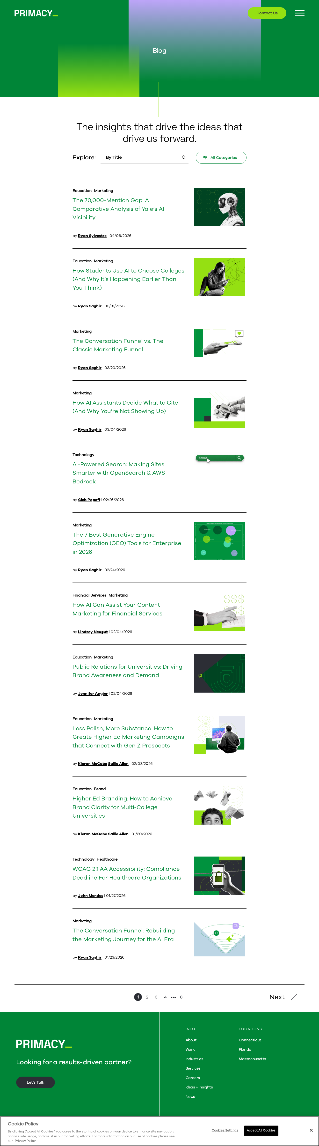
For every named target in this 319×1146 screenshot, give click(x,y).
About (191, 1040)
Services (193, 1068)
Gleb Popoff (89, 500)
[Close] (311, 1130)
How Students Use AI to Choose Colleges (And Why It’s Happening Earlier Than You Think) (128, 279)
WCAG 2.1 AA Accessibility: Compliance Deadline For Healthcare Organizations (126, 873)
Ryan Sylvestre (92, 235)
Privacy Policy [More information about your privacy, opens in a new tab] (25, 1141)
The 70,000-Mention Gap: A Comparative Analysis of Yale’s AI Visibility (118, 208)
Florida (245, 1049)
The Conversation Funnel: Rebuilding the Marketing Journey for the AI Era (123, 935)
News (190, 1096)
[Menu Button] (299, 13)
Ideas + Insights (199, 1087)
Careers (193, 1077)
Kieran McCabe (92, 763)
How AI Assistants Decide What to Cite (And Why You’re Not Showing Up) (125, 407)
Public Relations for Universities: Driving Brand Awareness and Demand (127, 671)
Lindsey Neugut (93, 632)
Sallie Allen (118, 763)
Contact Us (267, 13)
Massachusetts (252, 1059)
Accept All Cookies (261, 1130)
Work (190, 1049)
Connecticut (250, 1040)
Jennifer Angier (93, 693)
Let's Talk (35, 1082)
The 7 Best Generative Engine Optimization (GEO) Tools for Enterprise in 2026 (126, 543)
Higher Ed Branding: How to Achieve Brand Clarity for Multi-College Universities (122, 807)
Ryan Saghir (90, 306)
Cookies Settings (225, 1130)
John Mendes (90, 895)
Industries (194, 1059)
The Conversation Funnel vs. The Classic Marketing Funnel (117, 345)
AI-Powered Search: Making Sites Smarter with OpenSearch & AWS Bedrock (118, 472)
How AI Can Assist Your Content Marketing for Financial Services (117, 609)
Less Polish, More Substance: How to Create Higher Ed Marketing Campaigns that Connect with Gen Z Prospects (128, 737)
